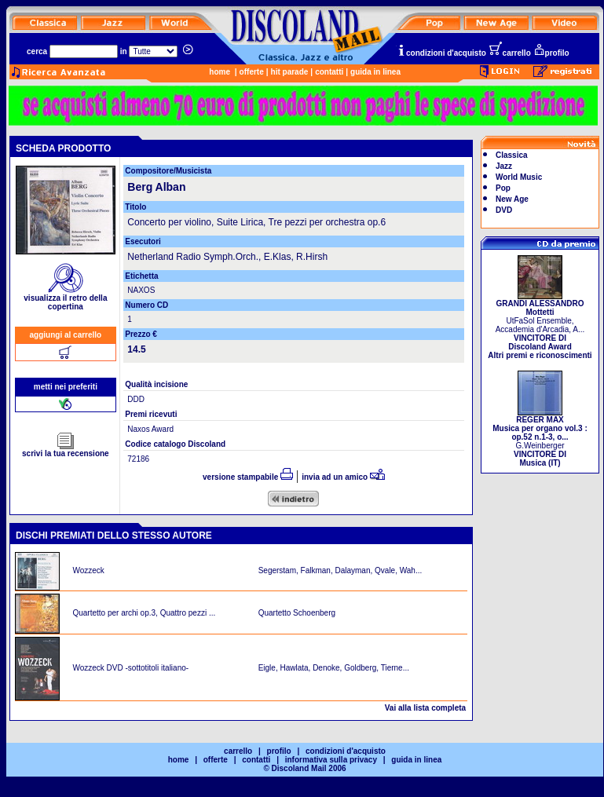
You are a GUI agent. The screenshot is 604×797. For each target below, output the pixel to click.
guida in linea (375, 72)
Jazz (504, 166)
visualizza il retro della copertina (65, 299)
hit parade (290, 72)
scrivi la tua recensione (65, 450)
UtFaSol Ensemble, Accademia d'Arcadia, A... (539, 326)
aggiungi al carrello (66, 335)
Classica (512, 155)
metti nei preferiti (65, 386)
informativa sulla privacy (331, 759)
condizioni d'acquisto (441, 53)
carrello (510, 53)
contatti (329, 72)
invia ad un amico (343, 477)
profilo (551, 53)
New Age (512, 199)
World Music (519, 177)
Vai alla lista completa (425, 708)
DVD (504, 210)
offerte (252, 72)
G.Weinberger (540, 437)
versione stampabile (248, 477)
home (219, 72)
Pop (503, 188)
